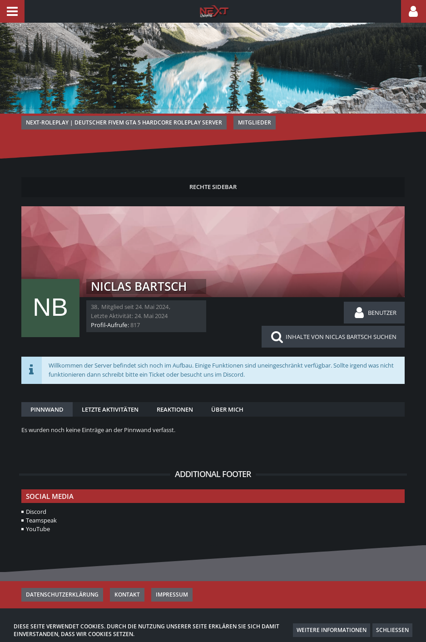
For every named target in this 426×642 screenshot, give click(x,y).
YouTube (38, 526)
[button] (12, 11)
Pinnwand (47, 407)
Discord (36, 509)
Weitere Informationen (332, 630)
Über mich (227, 407)
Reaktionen (175, 407)
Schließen (392, 630)
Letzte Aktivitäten (110, 407)
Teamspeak (41, 517)
